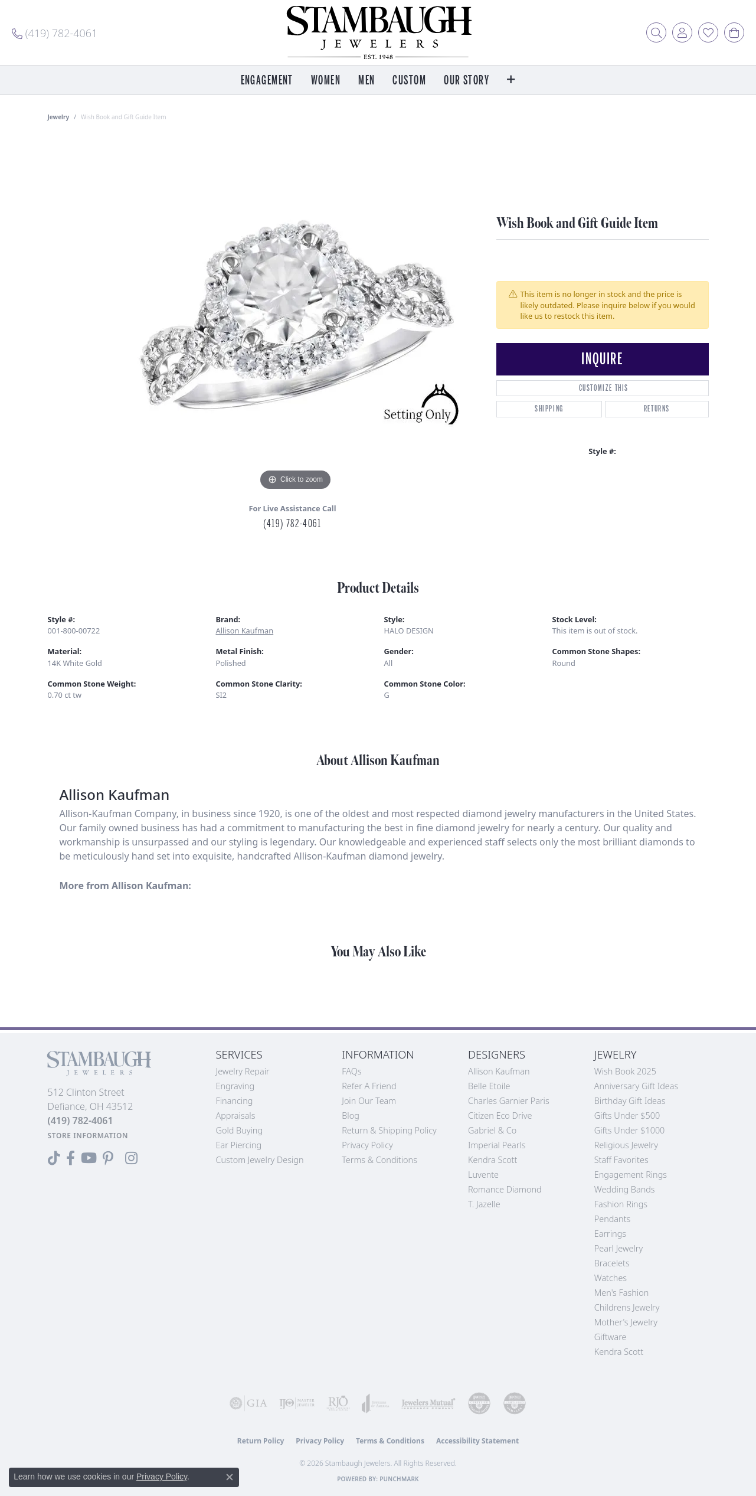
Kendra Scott (492, 1159)
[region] (296, 316)
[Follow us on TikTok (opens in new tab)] (54, 1158)
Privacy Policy (367, 1145)
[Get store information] (88, 1136)
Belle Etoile (489, 1086)
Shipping (549, 408)
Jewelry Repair (243, 1071)
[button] (656, 32)
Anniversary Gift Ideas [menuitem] (636, 1086)
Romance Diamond (505, 1189)
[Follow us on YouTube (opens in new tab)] (89, 1158)
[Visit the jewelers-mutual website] (428, 1403)
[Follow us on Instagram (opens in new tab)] (131, 1158)
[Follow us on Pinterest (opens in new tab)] (108, 1158)
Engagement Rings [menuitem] (630, 1174)
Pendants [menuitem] (612, 1218)
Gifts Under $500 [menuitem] (627, 1115)
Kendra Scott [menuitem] (618, 1351)
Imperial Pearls (497, 1145)
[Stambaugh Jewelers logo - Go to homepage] (378, 32)
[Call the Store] (80, 1120)
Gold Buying (239, 1130)
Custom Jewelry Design (260, 1159)
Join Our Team (369, 1100)
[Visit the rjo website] (338, 1403)
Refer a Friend (369, 1086)
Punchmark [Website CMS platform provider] (399, 1479)
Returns (657, 408)
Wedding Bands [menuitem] (624, 1189)
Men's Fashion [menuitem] (621, 1292)
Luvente (483, 1174)
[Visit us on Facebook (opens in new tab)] (70, 1158)
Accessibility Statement (477, 1441)
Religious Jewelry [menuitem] (626, 1145)
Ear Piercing (239, 1145)
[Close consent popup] (229, 1477)
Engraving (235, 1086)
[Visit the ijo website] (297, 1403)
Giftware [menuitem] (610, 1337)
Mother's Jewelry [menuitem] (625, 1322)
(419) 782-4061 (292, 523)
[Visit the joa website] (376, 1403)
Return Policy (260, 1441)
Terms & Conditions (379, 1159)
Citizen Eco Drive (500, 1115)
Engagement (267, 80)
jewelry (59, 117)
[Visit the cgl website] (514, 1403)
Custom (409, 80)
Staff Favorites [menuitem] (621, 1159)
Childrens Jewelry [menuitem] (627, 1307)
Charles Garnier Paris (508, 1100)
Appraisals (236, 1115)
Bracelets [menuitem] (612, 1263)
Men (366, 80)
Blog (350, 1115)
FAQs (351, 1071)
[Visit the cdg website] (479, 1403)
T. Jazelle (484, 1204)
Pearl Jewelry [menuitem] (618, 1248)
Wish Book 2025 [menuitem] (625, 1071)
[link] (54, 32)
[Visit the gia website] (248, 1403)
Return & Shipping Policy (389, 1130)
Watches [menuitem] (610, 1277)
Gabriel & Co (492, 1130)
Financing (234, 1100)
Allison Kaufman (245, 630)
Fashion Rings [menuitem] (620, 1204)
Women (326, 80)
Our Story (466, 80)
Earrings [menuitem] (610, 1233)
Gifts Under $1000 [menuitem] (629, 1130)
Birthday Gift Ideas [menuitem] (630, 1100)
